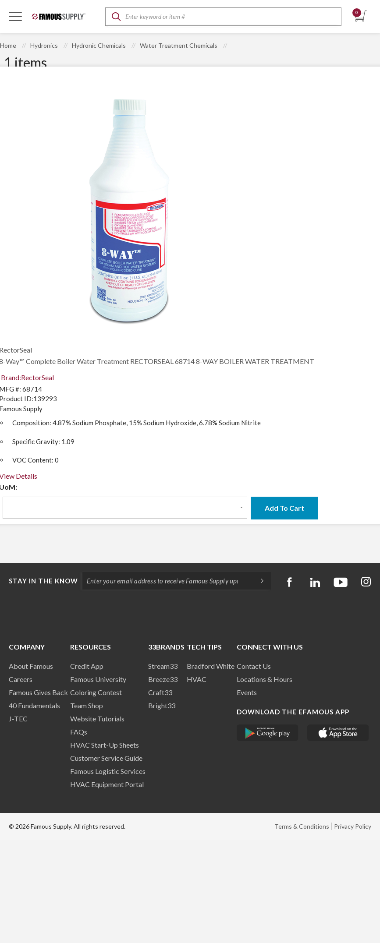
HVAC (196, 679)
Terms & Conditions (301, 826)
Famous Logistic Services (108, 771)
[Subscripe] (258, 581)
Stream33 (163, 666)
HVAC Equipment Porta (106, 784)
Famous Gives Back (38, 692)
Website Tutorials (97, 718)
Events (247, 692)
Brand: (27, 377)
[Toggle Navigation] (15, 16)
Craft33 (160, 692)
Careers (20, 679)
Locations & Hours (264, 679)
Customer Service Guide (106, 758)
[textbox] (223, 16)
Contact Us (254, 666)
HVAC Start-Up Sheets (104, 745)
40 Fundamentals (34, 705)
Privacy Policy (352, 826)
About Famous (31, 666)
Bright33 (161, 705)
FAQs (78, 732)
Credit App (86, 666)
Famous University (98, 679)
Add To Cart (284, 508)
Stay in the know (43, 581)
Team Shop (86, 705)
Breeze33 (163, 679)
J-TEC (18, 718)
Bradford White (210, 666)
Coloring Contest (96, 692)
